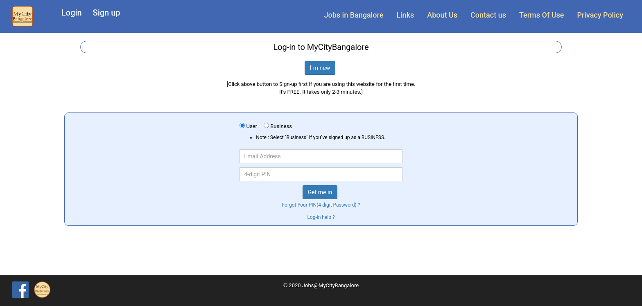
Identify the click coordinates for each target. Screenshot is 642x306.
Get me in (320, 192)
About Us (442, 15)
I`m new (320, 68)
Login (71, 13)
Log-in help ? (321, 217)
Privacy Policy (600, 15)
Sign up (106, 13)
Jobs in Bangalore (354, 15)
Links (405, 15)
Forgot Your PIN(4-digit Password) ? (321, 205)
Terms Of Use (541, 15)
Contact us (488, 15)
